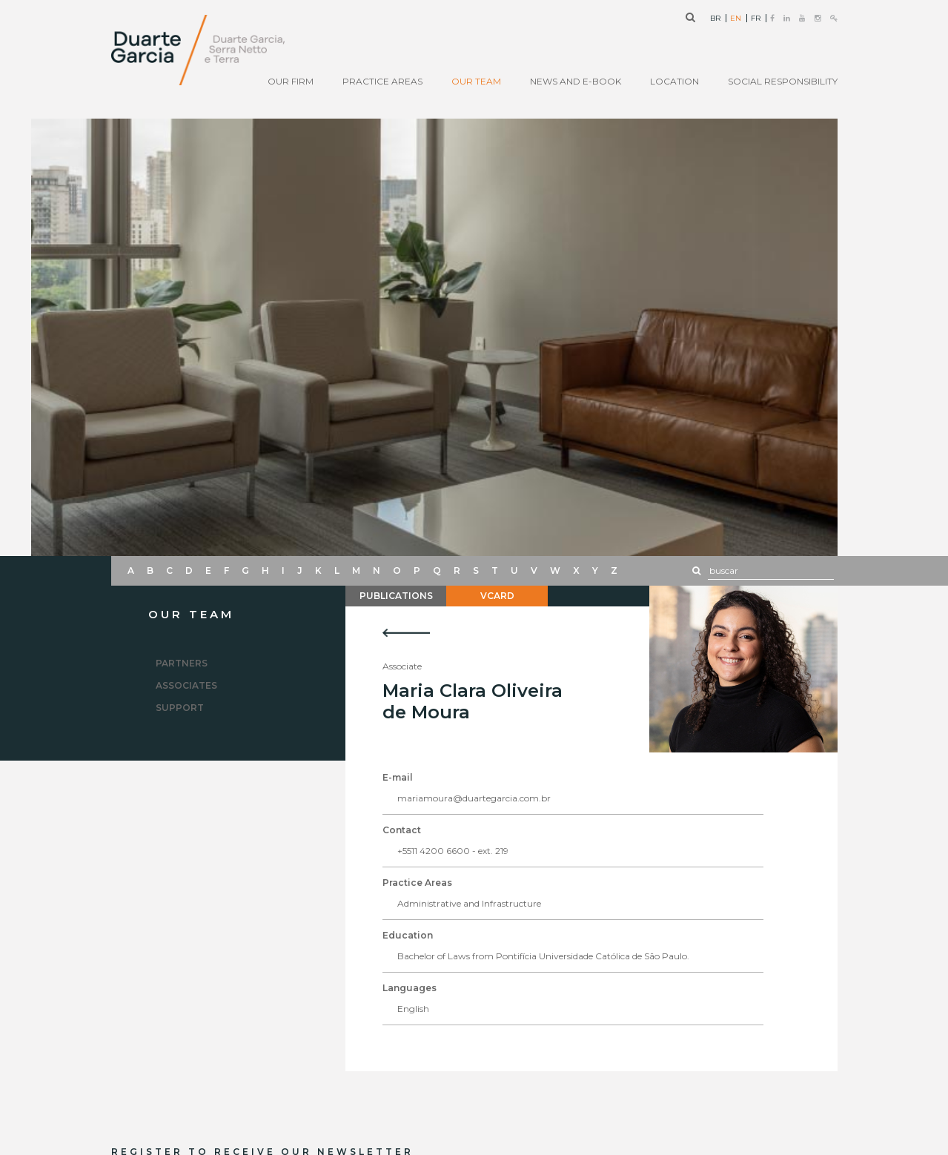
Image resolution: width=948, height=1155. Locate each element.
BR (715, 18)
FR (755, 18)
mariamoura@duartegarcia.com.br (474, 798)
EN (735, 18)
